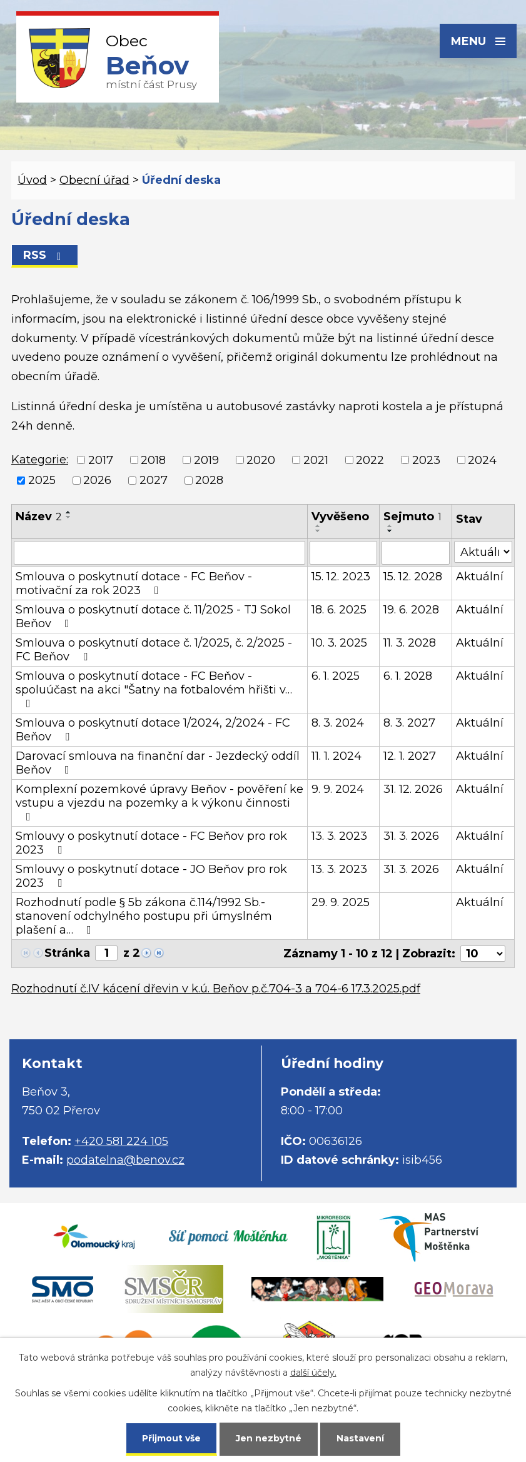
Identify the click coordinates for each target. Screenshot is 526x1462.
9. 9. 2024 (337, 789)
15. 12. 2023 (340, 576)
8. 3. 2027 (409, 723)
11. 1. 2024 (336, 756)
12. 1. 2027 (409, 756)
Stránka (67, 953)
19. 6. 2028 (411, 610)
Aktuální (479, 576)
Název (39, 516)
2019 (206, 460)
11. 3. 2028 (409, 643)
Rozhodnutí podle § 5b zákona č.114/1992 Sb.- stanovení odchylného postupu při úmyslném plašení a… (144, 916)
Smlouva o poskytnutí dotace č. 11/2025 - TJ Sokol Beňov (153, 616)
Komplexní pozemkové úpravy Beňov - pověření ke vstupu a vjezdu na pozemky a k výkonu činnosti (159, 802)
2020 (260, 460)
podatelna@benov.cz (125, 1160)
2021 (315, 460)
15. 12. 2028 (412, 576)
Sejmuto (412, 516)
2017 (100, 460)
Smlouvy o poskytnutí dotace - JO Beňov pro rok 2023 (151, 876)
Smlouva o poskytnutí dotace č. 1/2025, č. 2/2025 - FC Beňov (154, 649)
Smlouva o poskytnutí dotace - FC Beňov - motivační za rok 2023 (134, 583)
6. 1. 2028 (407, 676)
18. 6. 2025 (339, 610)
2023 (426, 460)
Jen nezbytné (268, 1438)
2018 (153, 460)
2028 (209, 480)
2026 (97, 480)
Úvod (32, 180)
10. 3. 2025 (339, 643)
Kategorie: (39, 459)
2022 (370, 460)
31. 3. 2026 (411, 836)
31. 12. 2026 (413, 789)
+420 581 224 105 (121, 1141)
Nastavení (360, 1438)
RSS (44, 255)
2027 (153, 480)
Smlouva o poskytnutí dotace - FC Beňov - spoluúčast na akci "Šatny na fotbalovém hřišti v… (154, 689)
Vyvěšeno (340, 516)
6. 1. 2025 (335, 676)
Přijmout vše (171, 1438)
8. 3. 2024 (337, 723)
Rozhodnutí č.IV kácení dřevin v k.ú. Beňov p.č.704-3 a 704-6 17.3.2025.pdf (215, 989)
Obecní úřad (94, 180)
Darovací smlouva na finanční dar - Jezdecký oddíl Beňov (158, 763)
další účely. (313, 1372)
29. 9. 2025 (340, 902)
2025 (42, 480)
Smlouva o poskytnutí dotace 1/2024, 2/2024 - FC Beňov (153, 730)
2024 (482, 460)
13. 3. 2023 (339, 836)
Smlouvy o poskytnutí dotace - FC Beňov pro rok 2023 (151, 843)
